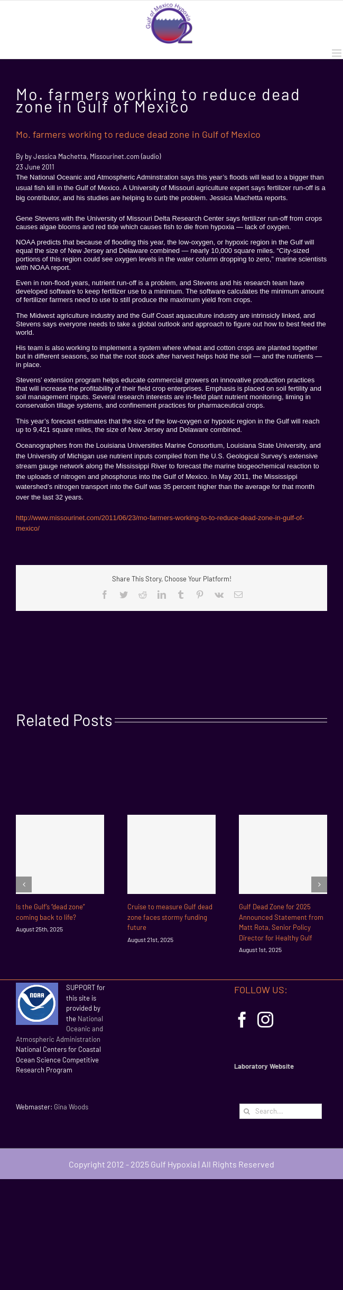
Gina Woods (71, 1107)
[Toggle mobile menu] (337, 53)
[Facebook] (242, 1020)
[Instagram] (265, 1020)
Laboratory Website (264, 1066)
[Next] (319, 884)
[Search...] (280, 1111)
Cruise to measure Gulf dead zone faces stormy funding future (169, 916)
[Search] (247, 1111)
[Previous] (24, 884)
